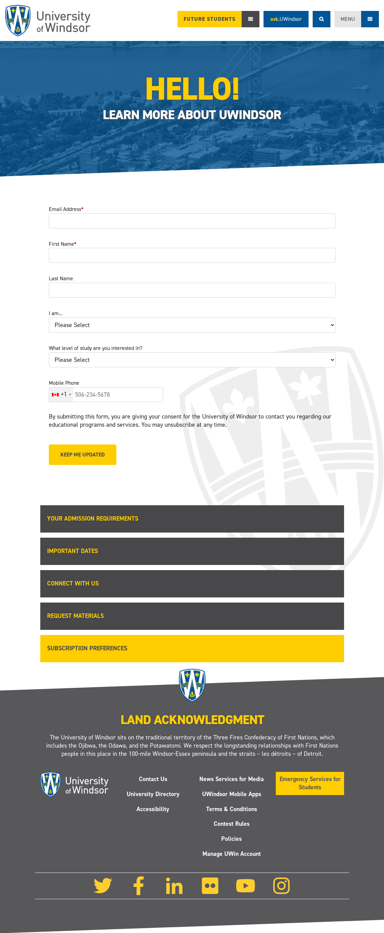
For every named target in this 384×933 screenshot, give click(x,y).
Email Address (66, 209)
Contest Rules (231, 824)
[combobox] (61, 394)
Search (321, 19)
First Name (62, 244)
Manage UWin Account (231, 854)
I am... (56, 313)
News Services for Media (231, 779)
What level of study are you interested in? (95, 348)
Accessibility (153, 809)
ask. (286, 19)
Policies (231, 839)
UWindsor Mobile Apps (231, 794)
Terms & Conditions (231, 809)
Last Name (61, 278)
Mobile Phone (64, 382)
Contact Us (153, 779)
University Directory (152, 794)
